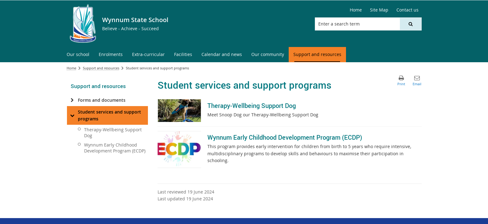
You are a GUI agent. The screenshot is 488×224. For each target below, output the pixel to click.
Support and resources (101, 68)
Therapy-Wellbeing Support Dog (113, 132)
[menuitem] (78, 54)
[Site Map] (379, 10)
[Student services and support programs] (72, 115)
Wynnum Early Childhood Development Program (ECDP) (114, 148)
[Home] (356, 10)
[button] (410, 24)
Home (71, 68)
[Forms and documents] (72, 100)
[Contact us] (407, 10)
